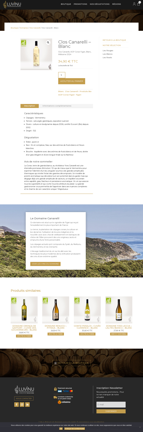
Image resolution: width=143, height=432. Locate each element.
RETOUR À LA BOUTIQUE (73, 363)
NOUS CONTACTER (24, 398)
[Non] (140, 427)
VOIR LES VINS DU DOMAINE (45, 264)
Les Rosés (107, 57)
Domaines (24, 28)
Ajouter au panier (71, 81)
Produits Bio (85, 91)
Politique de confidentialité (74, 429)
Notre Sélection (112, 45)
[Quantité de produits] (61, 75)
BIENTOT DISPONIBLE (118, 334)
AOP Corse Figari (66, 95)
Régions (116, 4)
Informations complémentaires (57, 106)
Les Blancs (107, 54)
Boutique (66, 4)
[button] (48, 42)
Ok (61, 429)
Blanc (61, 91)
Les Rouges (108, 50)
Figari (78, 95)
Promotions (80, 4)
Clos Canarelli (35, 28)
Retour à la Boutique (114, 40)
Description (29, 106)
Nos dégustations (99, 4)
